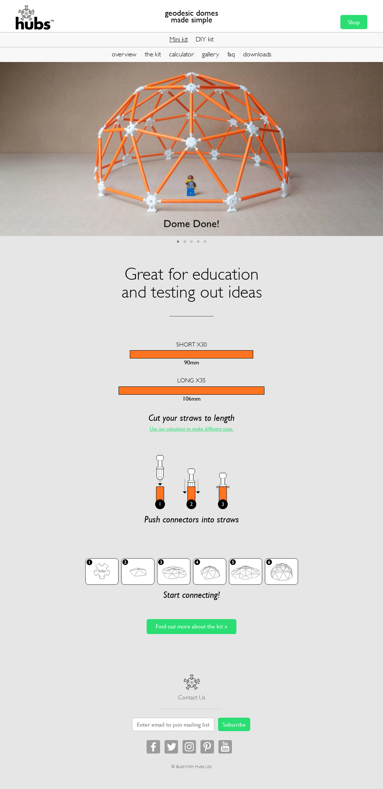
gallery (210, 54)
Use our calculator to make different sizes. (191, 428)
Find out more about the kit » (191, 626)
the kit (153, 54)
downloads (257, 54)
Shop (354, 22)
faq (231, 54)
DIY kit (205, 39)
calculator (181, 54)
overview (124, 54)
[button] (376, 68)
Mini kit (178, 39)
